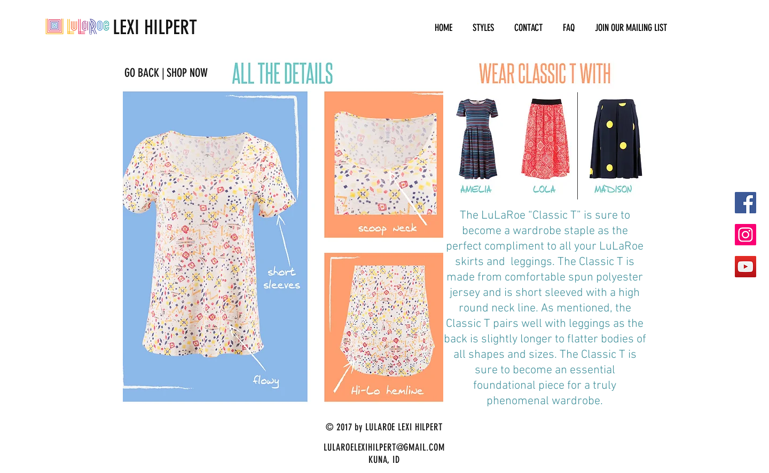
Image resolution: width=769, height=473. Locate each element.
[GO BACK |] (144, 73)
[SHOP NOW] (187, 73)
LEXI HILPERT (121, 27)
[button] (483, 28)
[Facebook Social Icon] (745, 202)
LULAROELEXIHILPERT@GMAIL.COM (384, 447)
